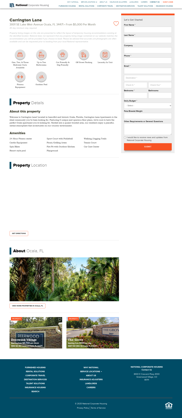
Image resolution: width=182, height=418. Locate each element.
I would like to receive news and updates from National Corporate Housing (146, 138)
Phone (127, 56)
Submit (147, 146)
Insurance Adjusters (118, 2)
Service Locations (89, 2)
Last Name (129, 35)
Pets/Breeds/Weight (133, 111)
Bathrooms (153, 90)
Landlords (133, 2)
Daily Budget (130, 101)
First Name (129, 25)
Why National (72, 2)
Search (35, 391)
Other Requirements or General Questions (143, 121)
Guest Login (168, 2)
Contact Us (155, 2)
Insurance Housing (164, 6)
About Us (103, 2)
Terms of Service (98, 408)
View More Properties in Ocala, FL (27, 306)
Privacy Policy (83, 408)
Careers (144, 2)
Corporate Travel (105, 6)
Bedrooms (129, 90)
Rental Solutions (86, 6)
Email (127, 66)
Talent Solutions (145, 6)
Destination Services (125, 6)
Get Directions (19, 233)
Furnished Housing (67, 6)
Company (128, 45)
